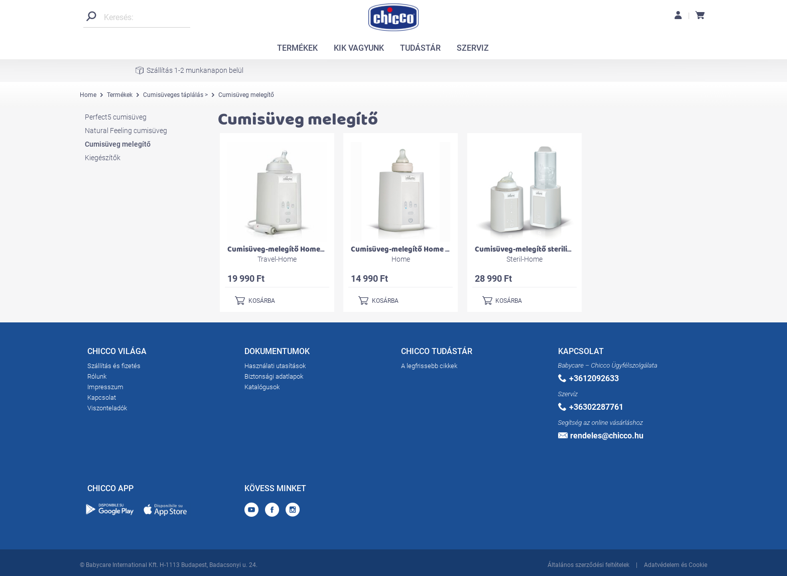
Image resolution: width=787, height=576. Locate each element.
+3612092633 (588, 378)
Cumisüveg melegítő (118, 144)
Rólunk (96, 376)
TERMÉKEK (297, 48)
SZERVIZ (473, 48)
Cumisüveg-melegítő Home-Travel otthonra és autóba (319, 249)
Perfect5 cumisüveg (116, 117)
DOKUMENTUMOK (277, 353)
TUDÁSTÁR (420, 48)
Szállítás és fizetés (114, 366)
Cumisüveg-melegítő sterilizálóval (533, 249)
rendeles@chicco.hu (600, 435)
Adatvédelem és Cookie (675, 564)
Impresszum (105, 387)
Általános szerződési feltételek (588, 564)
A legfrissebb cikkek (429, 366)
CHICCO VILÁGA (117, 353)
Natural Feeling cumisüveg (126, 131)
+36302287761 (590, 407)
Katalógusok (262, 387)
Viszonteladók (107, 408)
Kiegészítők (102, 158)
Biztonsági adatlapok (273, 376)
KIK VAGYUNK (359, 48)
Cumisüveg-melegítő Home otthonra (413, 249)
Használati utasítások (275, 366)
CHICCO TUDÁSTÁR (436, 353)
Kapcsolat (101, 397)
